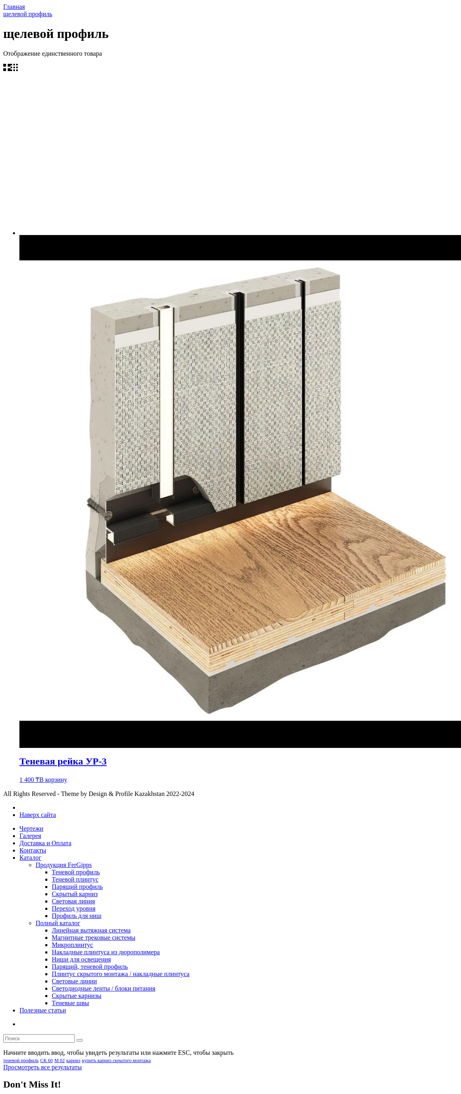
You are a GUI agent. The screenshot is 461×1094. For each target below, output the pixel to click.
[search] (79, 1040)
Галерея (30, 835)
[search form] (39, 1038)
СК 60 (46, 1060)
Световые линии (74, 981)
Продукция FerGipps (64, 864)
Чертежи (31, 828)
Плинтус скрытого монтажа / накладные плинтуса (121, 973)
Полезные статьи (42, 1010)
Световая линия (73, 901)
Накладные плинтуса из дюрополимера (106, 952)
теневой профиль (20, 1060)
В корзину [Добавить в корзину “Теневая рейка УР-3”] (53, 779)
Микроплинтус (72, 944)
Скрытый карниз (75, 893)
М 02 (59, 1060)
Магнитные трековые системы (93, 937)
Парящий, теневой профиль (90, 966)
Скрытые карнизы (77, 995)
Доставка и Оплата (45, 843)
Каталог (30, 857)
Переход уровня (73, 908)
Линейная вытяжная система (91, 930)
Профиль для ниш (77, 915)
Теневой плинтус (75, 879)
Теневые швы (70, 1003)
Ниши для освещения (81, 959)
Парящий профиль (77, 886)
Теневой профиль (76, 872)
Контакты (32, 850)
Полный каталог (58, 923)
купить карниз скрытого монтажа (116, 1060)
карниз (73, 1060)
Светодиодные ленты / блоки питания (103, 988)
